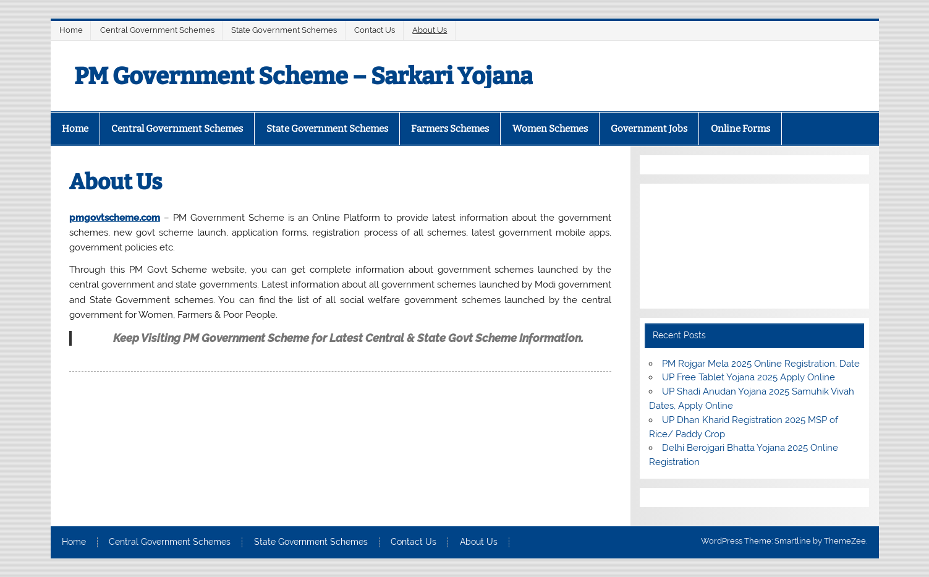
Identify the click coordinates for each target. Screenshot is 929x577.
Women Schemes (550, 128)
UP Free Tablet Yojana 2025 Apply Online (748, 377)
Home (71, 30)
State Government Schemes (284, 30)
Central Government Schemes (157, 30)
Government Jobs (649, 128)
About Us (429, 30)
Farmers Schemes (450, 128)
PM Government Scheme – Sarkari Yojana (303, 76)
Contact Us (374, 30)
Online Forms (740, 128)
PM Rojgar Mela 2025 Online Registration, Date (761, 363)
